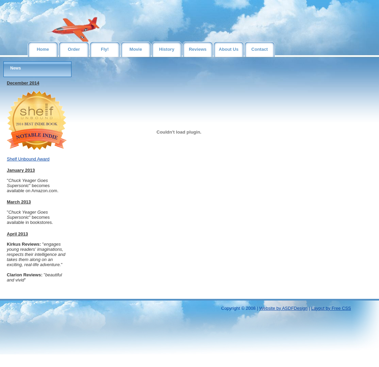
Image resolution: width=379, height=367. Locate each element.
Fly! (105, 49)
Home (43, 49)
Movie (136, 49)
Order (74, 49)
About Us (228, 49)
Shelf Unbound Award (28, 159)
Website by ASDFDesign (283, 308)
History (167, 49)
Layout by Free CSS (331, 308)
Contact (259, 49)
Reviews (198, 49)
